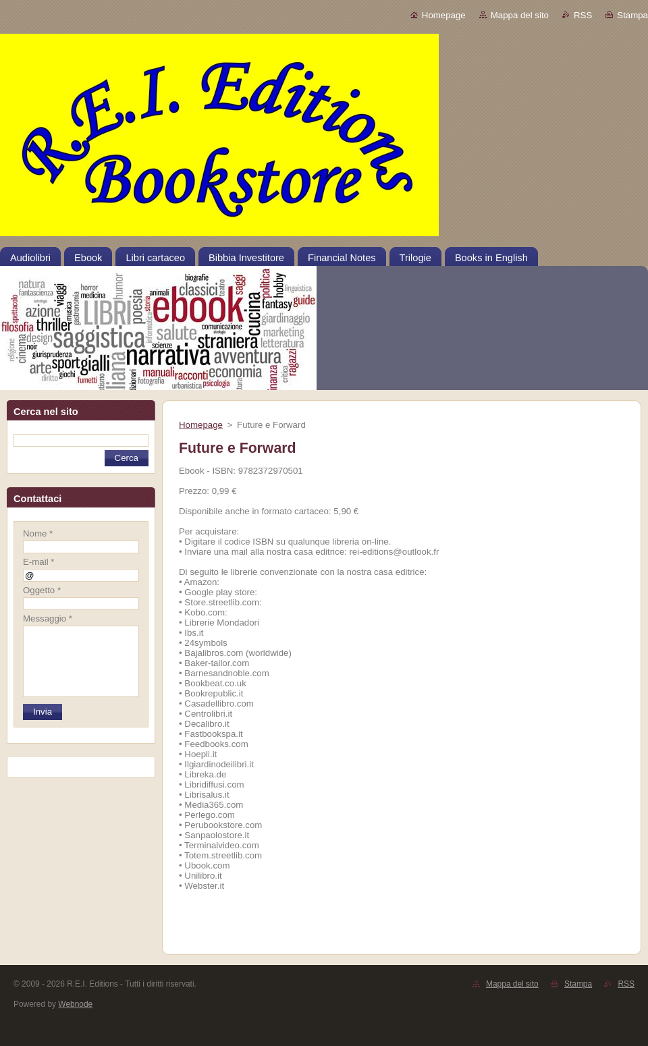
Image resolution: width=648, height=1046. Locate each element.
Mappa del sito (520, 15)
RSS (583, 15)
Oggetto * (42, 590)
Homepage (444, 15)
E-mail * (38, 562)
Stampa (632, 15)
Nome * (38, 533)
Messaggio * (47, 618)
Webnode (75, 1004)
